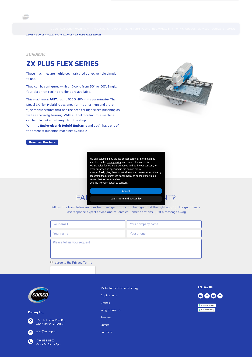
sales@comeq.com (123, 4)
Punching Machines (60, 35)
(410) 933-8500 (45, 340)
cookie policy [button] (134, 169)
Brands (105, 303)
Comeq (105, 325)
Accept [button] (126, 191)
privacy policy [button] (114, 162)
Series (40, 35)
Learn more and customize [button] (125, 198)
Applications (109, 295)
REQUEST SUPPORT (172, 4)
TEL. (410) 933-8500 (148, 4)
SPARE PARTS (229, 4)
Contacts (106, 332)
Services (106, 317)
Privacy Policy (208, 305)
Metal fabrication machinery (119, 288)
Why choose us (111, 310)
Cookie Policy (207, 309)
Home (30, 35)
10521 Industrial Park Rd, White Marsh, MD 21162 (50, 322)
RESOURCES (212, 4)
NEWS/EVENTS (194, 4)
